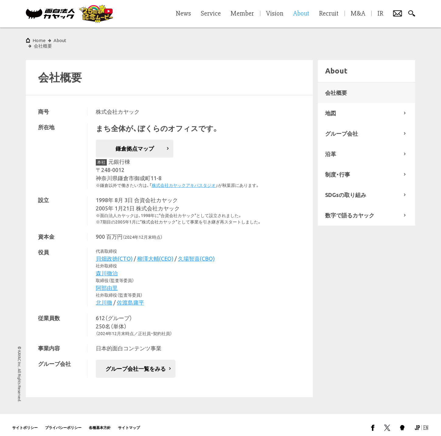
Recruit (329, 14)
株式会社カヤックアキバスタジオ (184, 179)
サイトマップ (129, 422)
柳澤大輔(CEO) (155, 253)
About (60, 40)
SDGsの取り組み (345, 189)
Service (211, 14)
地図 (330, 108)
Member (242, 14)
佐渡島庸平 (130, 297)
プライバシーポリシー (63, 422)
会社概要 (336, 87)
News (183, 14)
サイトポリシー (25, 422)
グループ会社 (341, 128)
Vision (274, 14)
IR (380, 14)
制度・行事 (337, 169)
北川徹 (104, 297)
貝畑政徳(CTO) (114, 253)
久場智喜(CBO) (196, 253)
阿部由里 (107, 282)
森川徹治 (107, 268)
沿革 (330, 148)
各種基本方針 (100, 422)
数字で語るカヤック (349, 210)
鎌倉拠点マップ (135, 143)
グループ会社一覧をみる (136, 363)
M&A (358, 14)
